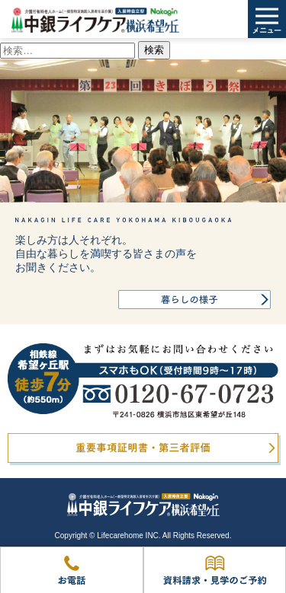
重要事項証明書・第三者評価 (143, 448)
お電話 (71, 570)
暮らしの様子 (194, 299)
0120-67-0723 (143, 381)
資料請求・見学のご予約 (214, 570)
